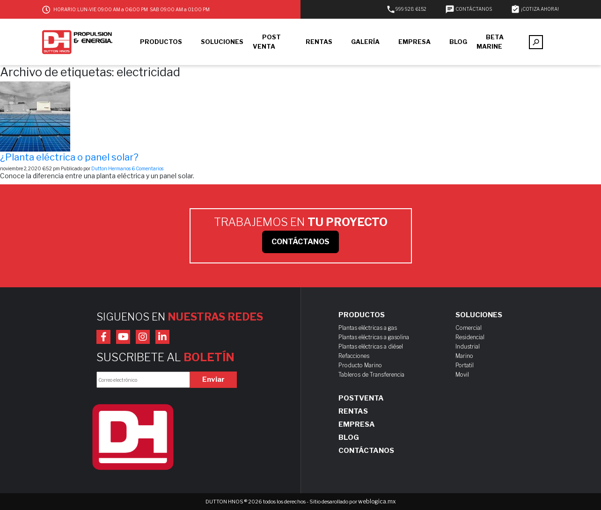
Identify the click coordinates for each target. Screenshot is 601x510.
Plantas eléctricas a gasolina (373, 337)
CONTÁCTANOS (468, 9)
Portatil (464, 365)
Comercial (468, 327)
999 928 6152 (406, 9)
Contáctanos (366, 450)
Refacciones (353, 355)
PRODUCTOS (161, 41)
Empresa (356, 424)
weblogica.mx (377, 501)
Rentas (353, 411)
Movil (462, 374)
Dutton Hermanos (111, 168)
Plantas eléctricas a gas (367, 327)
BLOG (458, 41)
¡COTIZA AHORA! (535, 9)
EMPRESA (414, 41)
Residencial (469, 337)
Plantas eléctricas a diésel (370, 346)
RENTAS (319, 41)
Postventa (361, 398)
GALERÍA (365, 41)
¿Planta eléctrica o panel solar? (69, 157)
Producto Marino (360, 365)
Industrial (467, 346)
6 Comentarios (147, 168)
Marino (464, 355)
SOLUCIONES (222, 41)
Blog (348, 437)
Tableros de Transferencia (371, 374)
